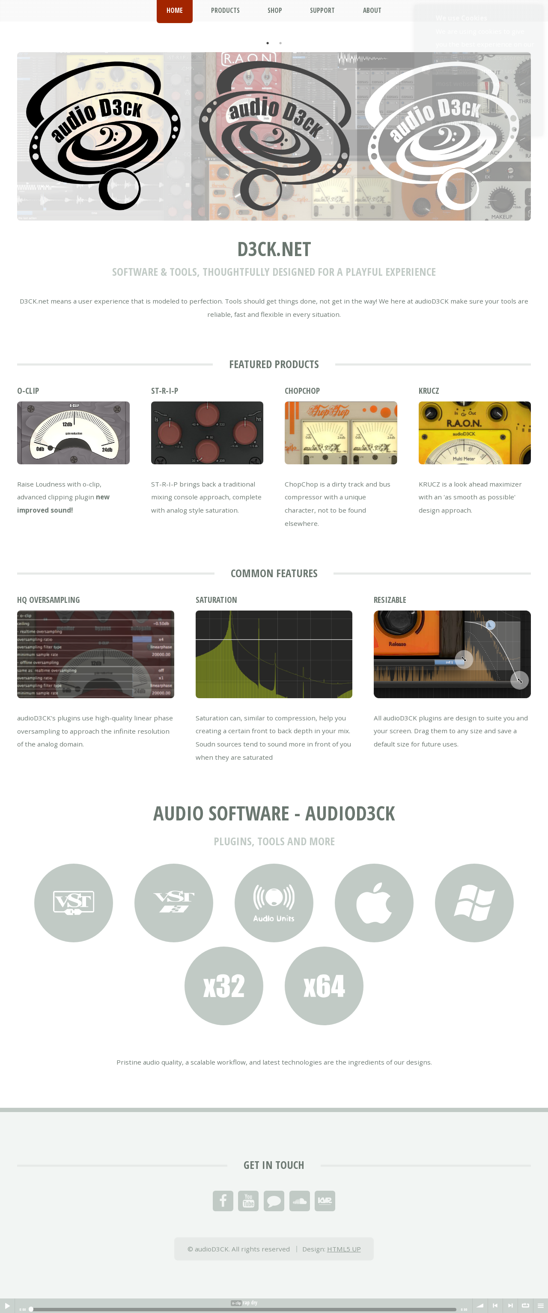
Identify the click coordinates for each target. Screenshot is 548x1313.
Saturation (216, 599)
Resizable (390, 599)
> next (510, 1305)
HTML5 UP (344, 1249)
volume (480, 1305)
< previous (495, 1305)
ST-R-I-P (164, 390)
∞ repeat (525, 1305)
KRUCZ (429, 390)
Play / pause (7, 1305)
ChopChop (302, 390)
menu (540, 1305)
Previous (10, 122)
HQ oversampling (48, 599)
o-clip (28, 390)
